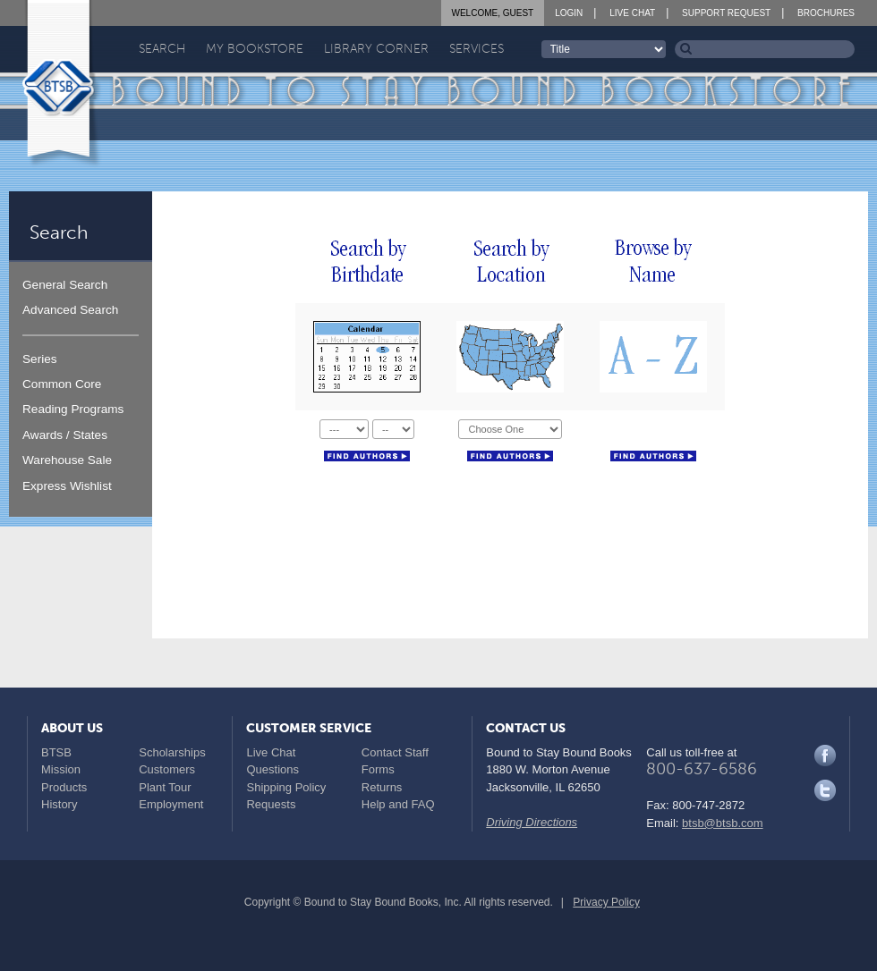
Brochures (826, 13)
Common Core (61, 384)
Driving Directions (531, 822)
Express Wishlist (67, 486)
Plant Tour (165, 787)
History (59, 804)
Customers (167, 769)
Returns (382, 787)
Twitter (825, 790)
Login (569, 13)
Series (39, 359)
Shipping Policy (286, 787)
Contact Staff (395, 752)
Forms (378, 769)
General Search (64, 284)
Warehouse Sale (67, 460)
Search (162, 48)
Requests (270, 804)
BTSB (56, 752)
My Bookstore (254, 48)
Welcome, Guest (493, 13)
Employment (171, 804)
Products (64, 787)
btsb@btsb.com (722, 823)
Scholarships (172, 752)
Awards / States (64, 435)
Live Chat (632, 13)
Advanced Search (70, 310)
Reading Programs (72, 409)
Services (476, 48)
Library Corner (376, 48)
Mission (61, 769)
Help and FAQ (398, 804)
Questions (272, 769)
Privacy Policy (606, 902)
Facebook (825, 755)
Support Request (726, 13)
